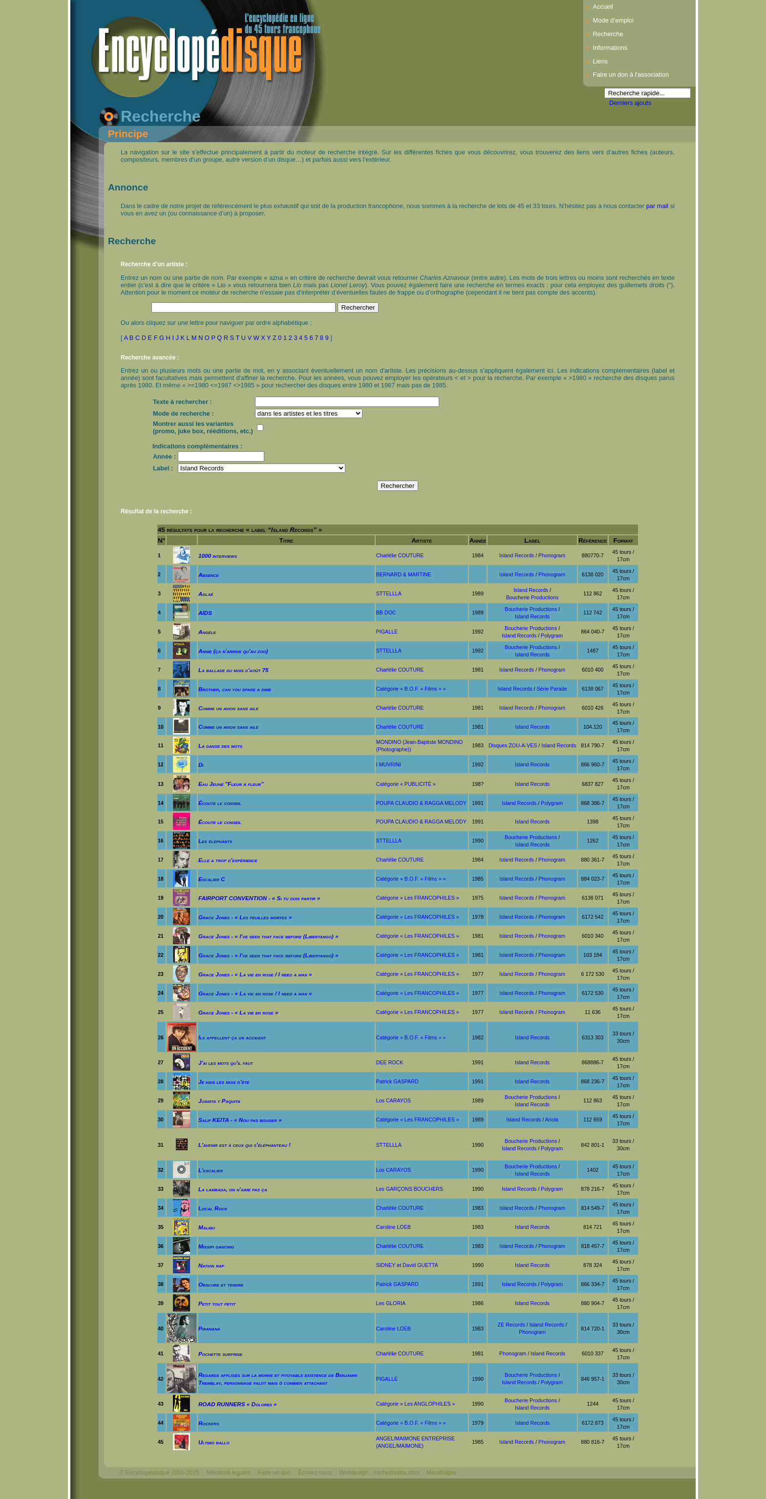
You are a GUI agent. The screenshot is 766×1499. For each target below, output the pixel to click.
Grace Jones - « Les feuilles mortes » (245, 917)
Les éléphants (215, 841)
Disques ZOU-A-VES (513, 745)
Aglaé (205, 594)
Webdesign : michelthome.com (379, 1472)
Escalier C (211, 879)
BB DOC (386, 612)
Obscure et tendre (221, 1284)
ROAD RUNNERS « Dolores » (237, 1404)
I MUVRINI (388, 764)
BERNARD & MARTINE (403, 574)
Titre (286, 540)
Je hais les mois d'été (223, 1081)
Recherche (608, 34)
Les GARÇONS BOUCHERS (409, 1189)
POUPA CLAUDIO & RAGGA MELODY (421, 803)
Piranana (209, 1328)
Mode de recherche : (183, 413)
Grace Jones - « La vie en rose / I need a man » (255, 974)
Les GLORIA (390, 1303)
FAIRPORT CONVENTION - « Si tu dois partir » (259, 898)
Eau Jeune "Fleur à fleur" (231, 784)
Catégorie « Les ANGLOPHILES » (415, 1404)
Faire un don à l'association (631, 74)
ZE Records (511, 1325)
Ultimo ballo (214, 1442)
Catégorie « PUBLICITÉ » (406, 784)
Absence (208, 574)
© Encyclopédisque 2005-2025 (159, 1472)
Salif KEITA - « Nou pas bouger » (240, 1120)
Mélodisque (441, 1472)
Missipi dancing (216, 1246)
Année (478, 540)
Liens (600, 61)
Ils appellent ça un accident (232, 1037)
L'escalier (210, 1170)
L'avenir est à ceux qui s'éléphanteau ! (244, 1144)
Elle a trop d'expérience (227, 860)
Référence (592, 540)
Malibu (206, 1227)
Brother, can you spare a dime (234, 689)
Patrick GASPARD (397, 1081)
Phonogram (551, 555)
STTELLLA (389, 593)
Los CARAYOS (393, 1100)
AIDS (205, 613)
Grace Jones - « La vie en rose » (238, 1012)
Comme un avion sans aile (228, 708)
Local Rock (212, 1208)
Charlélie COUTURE (400, 555)
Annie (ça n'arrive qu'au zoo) (233, 651)
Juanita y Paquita (219, 1101)
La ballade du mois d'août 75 (233, 670)
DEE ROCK (390, 1062)
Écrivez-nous (315, 1472)
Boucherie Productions (532, 597)
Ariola (551, 1119)
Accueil (603, 6)
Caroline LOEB (393, 1227)
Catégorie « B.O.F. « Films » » (411, 689)
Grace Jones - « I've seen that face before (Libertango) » (268, 936)
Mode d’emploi (613, 20)
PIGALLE (387, 631)
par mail (657, 206)
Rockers (208, 1423)
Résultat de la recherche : (156, 511)
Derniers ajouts (630, 102)
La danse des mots (220, 745)
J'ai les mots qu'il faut (225, 1062)
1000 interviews (217, 555)
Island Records (516, 555)
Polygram (552, 635)
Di (201, 764)
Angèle (207, 632)
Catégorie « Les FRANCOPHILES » (417, 898)
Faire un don (274, 1472)
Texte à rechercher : (182, 401)
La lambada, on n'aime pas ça (232, 1189)
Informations (610, 47)
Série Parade (552, 689)
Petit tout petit (216, 1303)
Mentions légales (229, 1472)
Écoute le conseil (219, 803)
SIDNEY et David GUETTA (407, 1265)
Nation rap (211, 1265)
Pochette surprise (220, 1354)
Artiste (421, 540)
